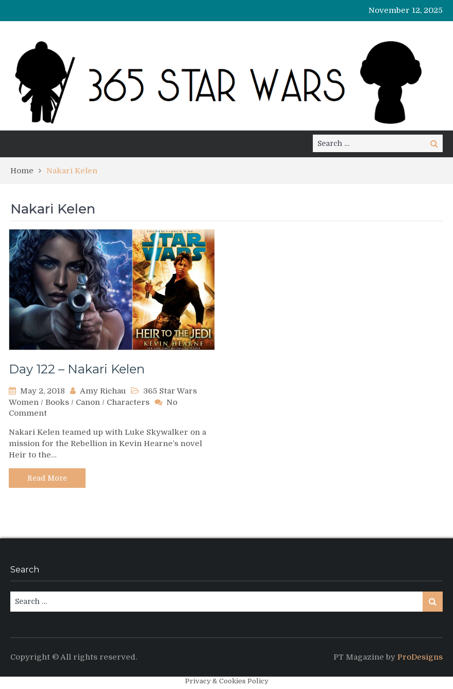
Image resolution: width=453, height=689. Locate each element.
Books (57, 402)
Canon (88, 402)
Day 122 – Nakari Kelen (77, 369)
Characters (128, 402)
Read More (47, 478)
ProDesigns (420, 657)
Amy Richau (103, 391)
